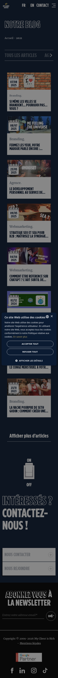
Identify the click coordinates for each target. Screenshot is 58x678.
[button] (29, 360)
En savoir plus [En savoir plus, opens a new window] (20, 336)
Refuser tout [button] (30, 351)
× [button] (51, 316)
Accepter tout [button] (30, 343)
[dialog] (29, 339)
